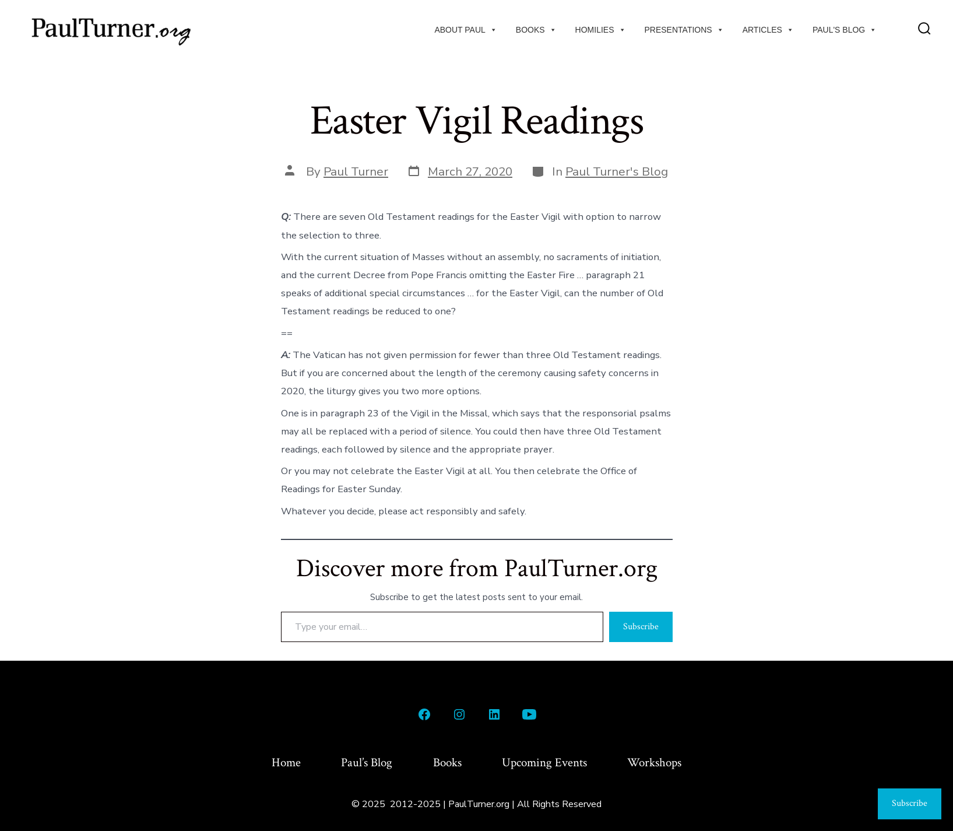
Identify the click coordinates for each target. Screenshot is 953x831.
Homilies (600, 29)
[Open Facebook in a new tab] (424, 714)
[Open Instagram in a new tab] (459, 714)
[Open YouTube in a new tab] (529, 714)
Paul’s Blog (366, 762)
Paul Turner (355, 171)
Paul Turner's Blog (616, 171)
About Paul (465, 29)
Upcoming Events (544, 762)
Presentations (684, 29)
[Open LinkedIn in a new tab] (494, 714)
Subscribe (641, 626)
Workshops (654, 762)
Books (536, 29)
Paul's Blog (845, 29)
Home (286, 762)
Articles (768, 29)
